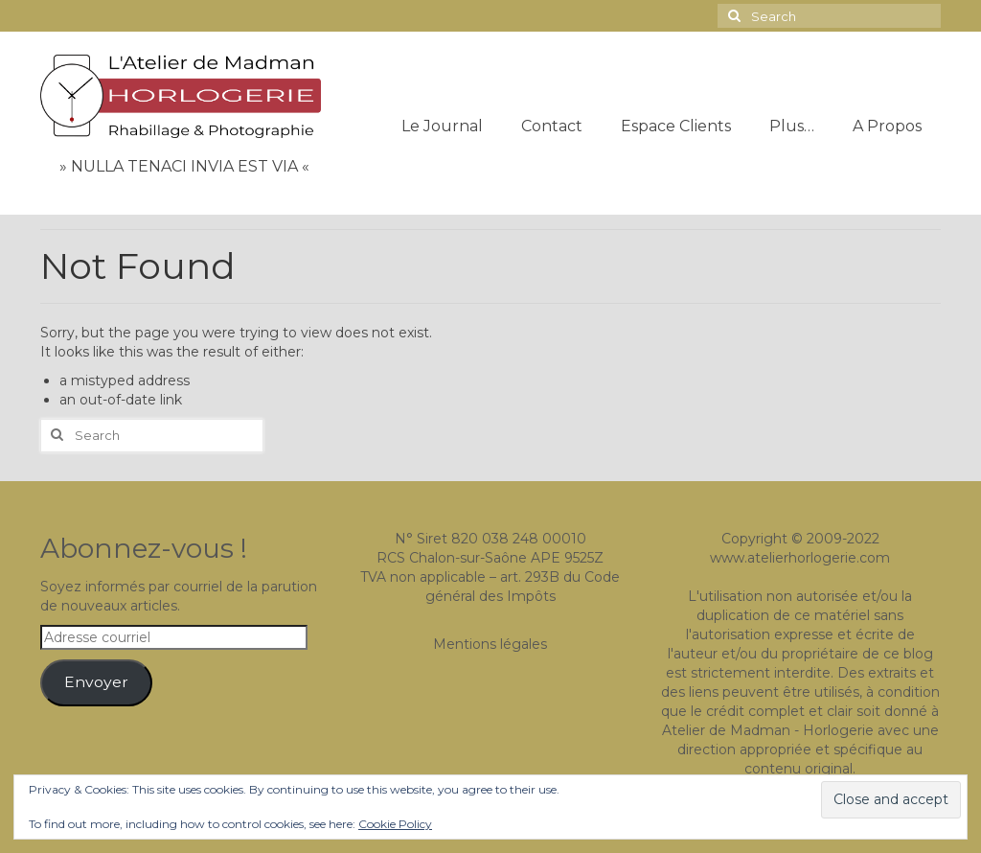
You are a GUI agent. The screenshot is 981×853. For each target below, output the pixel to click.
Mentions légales (490, 644)
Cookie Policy (395, 824)
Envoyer (96, 682)
